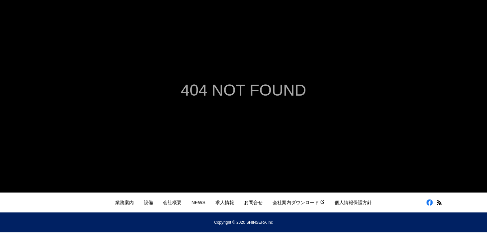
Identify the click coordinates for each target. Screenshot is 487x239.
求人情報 (224, 202)
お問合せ (253, 202)
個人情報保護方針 (353, 202)
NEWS (198, 202)
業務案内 (124, 202)
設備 (148, 202)
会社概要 (172, 202)
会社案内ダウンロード (299, 202)
